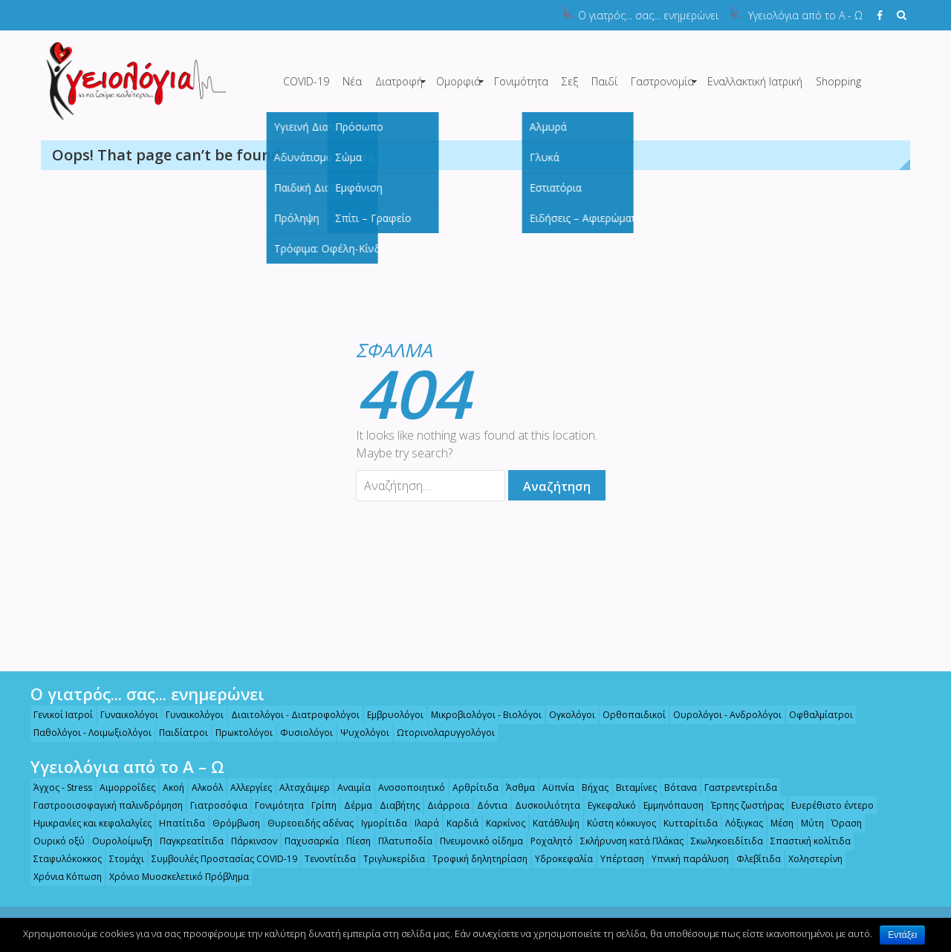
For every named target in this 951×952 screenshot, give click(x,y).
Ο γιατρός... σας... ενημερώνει (648, 15)
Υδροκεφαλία (557, 858)
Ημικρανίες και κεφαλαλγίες (86, 823)
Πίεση (352, 841)
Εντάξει (902, 935)
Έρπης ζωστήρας (740, 805)
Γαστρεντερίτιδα (734, 787)
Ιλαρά (420, 823)
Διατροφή (399, 81)
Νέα (352, 81)
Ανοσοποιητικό (404, 787)
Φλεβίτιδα (752, 858)
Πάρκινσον (247, 841)
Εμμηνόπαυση (667, 805)
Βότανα (674, 787)
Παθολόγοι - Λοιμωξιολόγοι (86, 732)
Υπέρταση (615, 858)
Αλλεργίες (244, 787)
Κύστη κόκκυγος (614, 823)
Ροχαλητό (545, 841)
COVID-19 (306, 81)
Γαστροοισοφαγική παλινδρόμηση (101, 805)
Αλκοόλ (200, 787)
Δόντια (485, 805)
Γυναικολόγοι (123, 714)
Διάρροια (442, 805)
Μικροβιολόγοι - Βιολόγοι (479, 714)
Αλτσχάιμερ (298, 787)
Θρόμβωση (229, 823)
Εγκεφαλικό (605, 805)
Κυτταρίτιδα (684, 823)
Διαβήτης (393, 805)
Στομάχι (120, 858)
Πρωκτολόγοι (237, 732)
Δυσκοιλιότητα (541, 805)
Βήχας (588, 787)
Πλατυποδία (398, 841)
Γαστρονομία (662, 81)
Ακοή (167, 787)
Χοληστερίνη (809, 858)
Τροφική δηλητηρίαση (473, 858)
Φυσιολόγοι (299, 732)
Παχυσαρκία (305, 841)
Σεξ (570, 81)
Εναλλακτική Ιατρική (754, 81)
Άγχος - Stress (56, 787)
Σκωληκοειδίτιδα (720, 841)
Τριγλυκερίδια (387, 858)
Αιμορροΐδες (121, 787)
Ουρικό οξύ (52, 841)
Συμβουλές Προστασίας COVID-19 (218, 858)
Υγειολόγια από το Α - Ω (805, 15)
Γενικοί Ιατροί (56, 714)
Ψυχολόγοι (358, 732)
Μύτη (805, 823)
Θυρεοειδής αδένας (304, 823)
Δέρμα (351, 805)
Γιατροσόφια (212, 805)
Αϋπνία (552, 787)
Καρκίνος (499, 823)
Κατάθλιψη (549, 823)
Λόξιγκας (737, 823)
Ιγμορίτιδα (377, 823)
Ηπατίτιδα (175, 823)
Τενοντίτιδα (323, 858)
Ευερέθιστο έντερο (826, 805)
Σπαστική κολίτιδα (804, 841)
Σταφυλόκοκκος (61, 858)
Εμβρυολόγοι (388, 714)
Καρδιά (456, 823)
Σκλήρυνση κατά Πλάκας (625, 841)
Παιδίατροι (176, 732)
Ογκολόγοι (565, 714)
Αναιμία (347, 787)
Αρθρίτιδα (469, 787)
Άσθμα (513, 787)
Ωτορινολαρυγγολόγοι (439, 732)
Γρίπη (317, 805)
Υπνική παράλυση (683, 858)
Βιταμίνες (629, 787)
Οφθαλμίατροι (814, 714)
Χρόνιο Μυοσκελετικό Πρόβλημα (172, 876)
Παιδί (604, 81)
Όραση (840, 823)
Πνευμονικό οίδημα (474, 841)
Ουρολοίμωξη (115, 841)
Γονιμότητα (521, 81)
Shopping (838, 81)
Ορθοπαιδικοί (627, 714)
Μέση (775, 823)
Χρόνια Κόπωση (61, 876)
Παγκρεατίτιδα (185, 841)
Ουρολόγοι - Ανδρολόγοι (720, 714)
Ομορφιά (458, 81)
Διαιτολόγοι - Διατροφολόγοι (288, 714)
